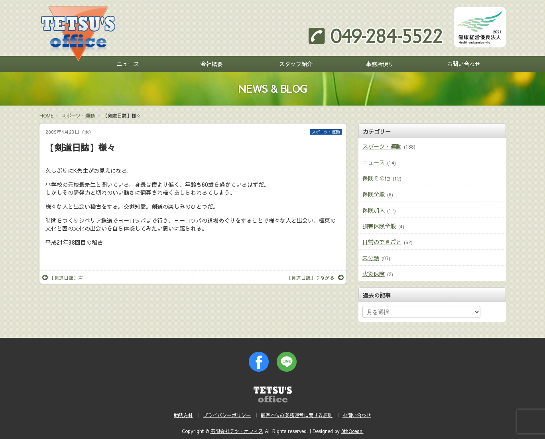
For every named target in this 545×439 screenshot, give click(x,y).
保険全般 (373, 194)
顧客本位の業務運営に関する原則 (297, 415)
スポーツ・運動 (326, 132)
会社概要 (212, 64)
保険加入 (373, 210)
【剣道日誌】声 (62, 277)
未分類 (370, 258)
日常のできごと (381, 242)
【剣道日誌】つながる (315, 277)
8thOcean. (352, 431)
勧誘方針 (183, 415)
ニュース (128, 64)
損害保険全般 (379, 226)
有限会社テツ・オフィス (237, 431)
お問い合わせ (463, 64)
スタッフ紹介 (296, 64)
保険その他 (376, 178)
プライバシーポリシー (227, 415)
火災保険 (373, 274)
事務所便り (380, 64)
